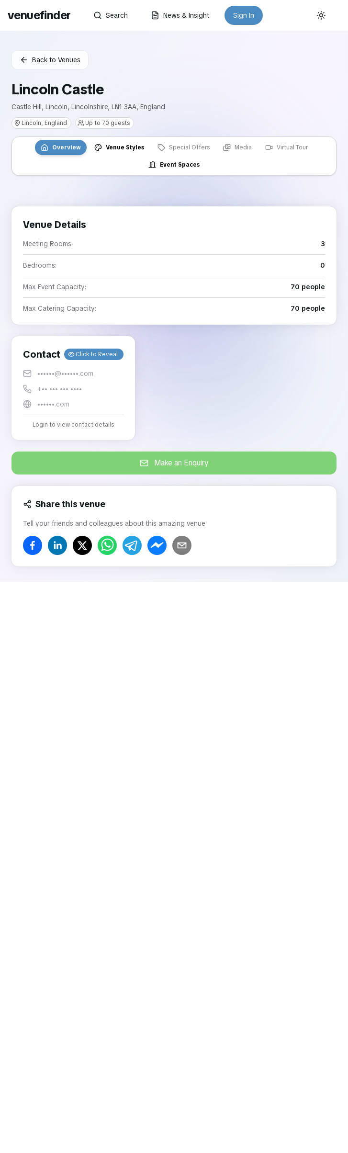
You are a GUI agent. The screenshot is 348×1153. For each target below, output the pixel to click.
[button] (73, 388)
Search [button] (110, 15)
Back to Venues (50, 60)
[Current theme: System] (321, 15)
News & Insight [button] (180, 15)
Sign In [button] (243, 15)
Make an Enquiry (174, 463)
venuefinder (39, 15)
